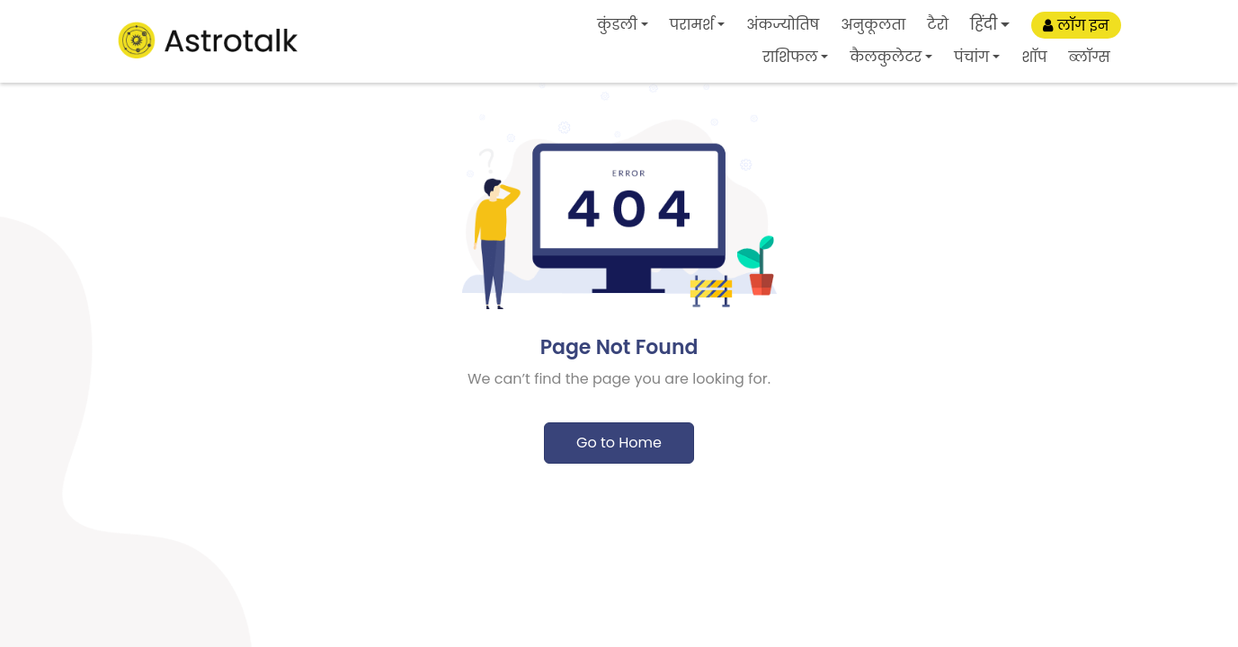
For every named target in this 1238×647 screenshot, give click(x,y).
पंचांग (971, 57)
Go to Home (619, 442)
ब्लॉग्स (1088, 57)
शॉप (1034, 57)
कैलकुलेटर (886, 57)
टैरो (938, 24)
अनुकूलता (873, 24)
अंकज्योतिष (782, 24)
